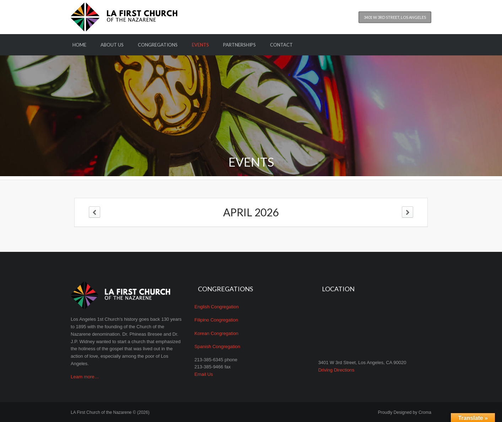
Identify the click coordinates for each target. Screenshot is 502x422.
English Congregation (216, 306)
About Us (112, 45)
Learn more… (85, 376)
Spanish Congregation (217, 346)
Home (79, 45)
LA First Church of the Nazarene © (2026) (110, 412)
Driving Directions (336, 370)
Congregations (158, 45)
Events (200, 45)
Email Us (203, 374)
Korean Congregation (216, 333)
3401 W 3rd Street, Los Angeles (395, 17)
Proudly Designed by (404, 412)
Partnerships (239, 45)
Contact (281, 45)
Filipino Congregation (216, 320)
